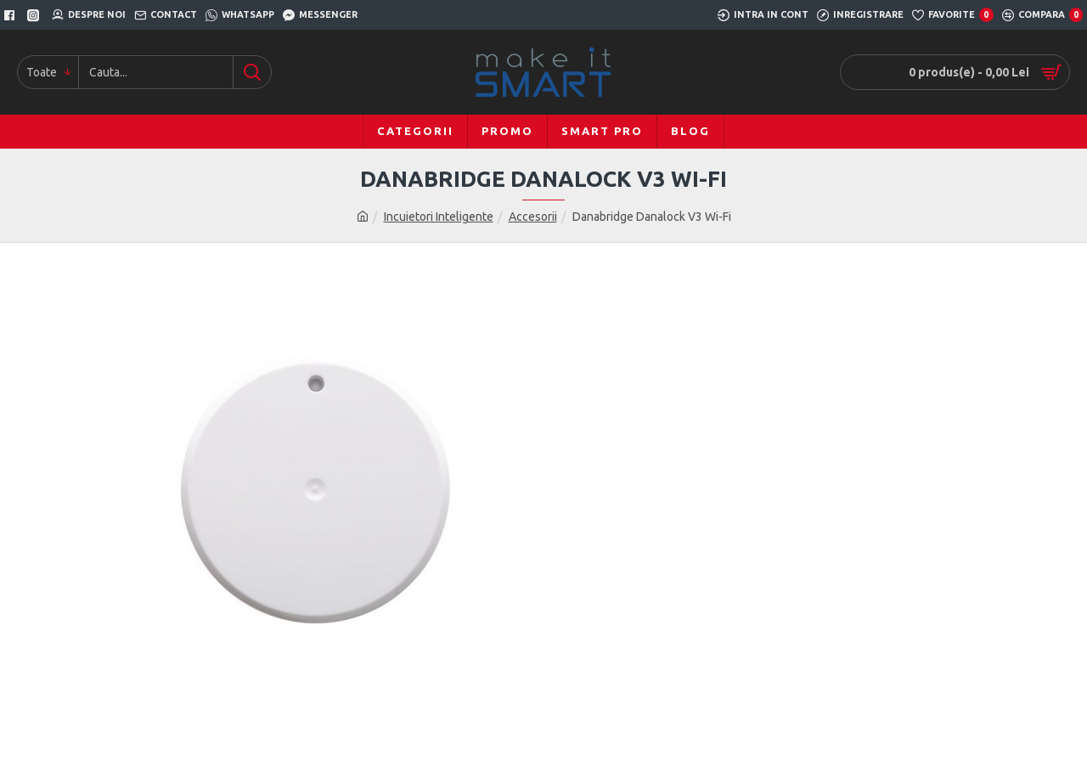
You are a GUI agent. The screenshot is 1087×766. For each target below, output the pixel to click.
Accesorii (533, 216)
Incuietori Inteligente (438, 216)
